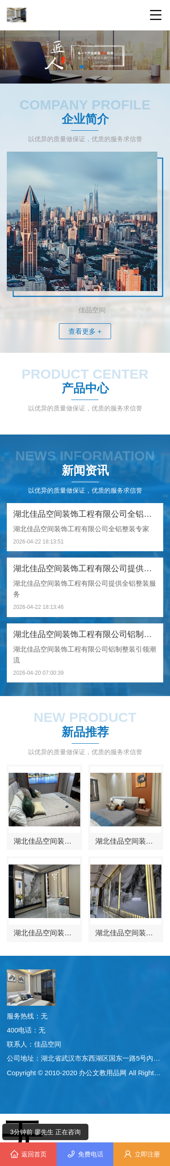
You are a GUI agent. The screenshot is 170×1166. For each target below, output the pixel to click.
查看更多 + (85, 331)
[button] (81, 67)
